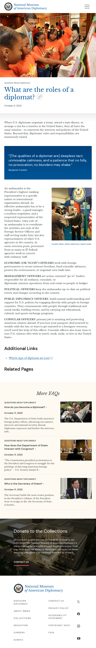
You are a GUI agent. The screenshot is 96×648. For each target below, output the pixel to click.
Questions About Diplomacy (17, 83)
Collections (22, 618)
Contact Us (21, 561)
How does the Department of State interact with (26, 447)
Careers (19, 632)
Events (18, 640)
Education (21, 625)
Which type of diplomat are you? (29, 358)
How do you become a (25, 407)
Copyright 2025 (59, 625)
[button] (39, 98)
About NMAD (22, 611)
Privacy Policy (59, 608)
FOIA (52, 632)
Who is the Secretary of (24, 483)
